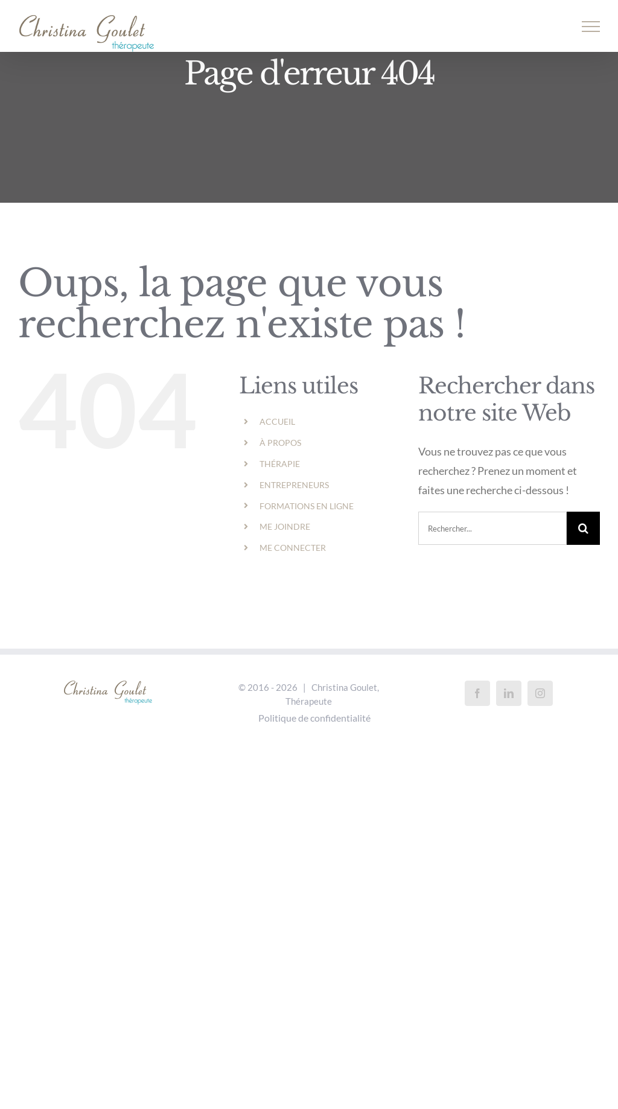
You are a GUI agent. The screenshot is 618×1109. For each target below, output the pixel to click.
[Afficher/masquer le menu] (591, 26)
